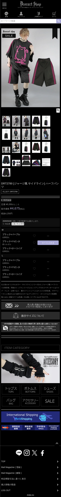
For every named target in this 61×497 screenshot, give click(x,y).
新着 (6, 14)
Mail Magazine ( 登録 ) (11, 467)
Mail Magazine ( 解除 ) (11, 473)
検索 (58, 21)
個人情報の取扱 (8, 484)
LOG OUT (5, 490)
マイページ (21, 14)
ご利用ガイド (38, 14)
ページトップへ (57, 443)
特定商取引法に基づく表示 (13, 479)
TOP (3, 461)
